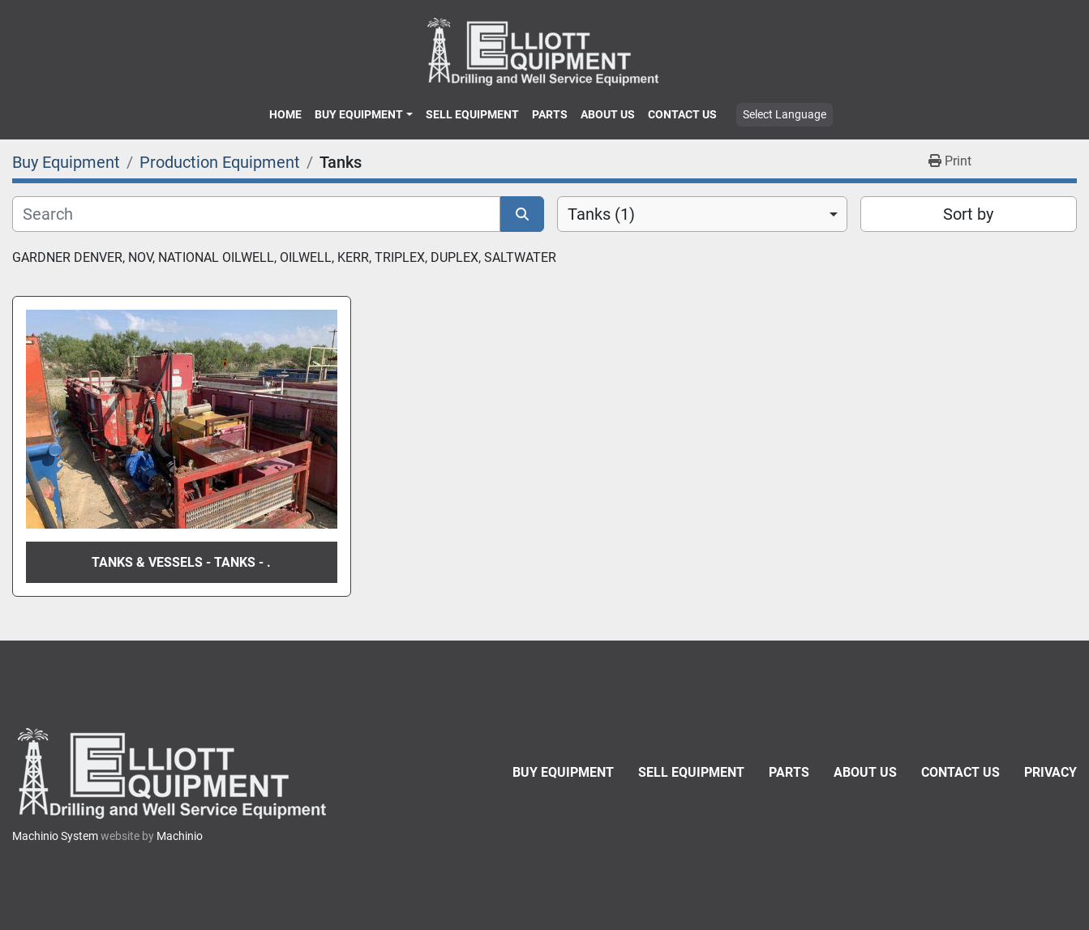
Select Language (784, 114)
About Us (608, 114)
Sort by (968, 214)
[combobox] (702, 214)
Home (285, 114)
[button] (363, 114)
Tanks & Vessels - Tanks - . (181, 562)
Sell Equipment (472, 114)
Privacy (1050, 772)
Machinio (179, 835)
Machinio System (55, 835)
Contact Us (682, 114)
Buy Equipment (359, 114)
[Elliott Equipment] (174, 773)
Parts (550, 114)
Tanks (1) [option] (601, 214)
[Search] (256, 214)
